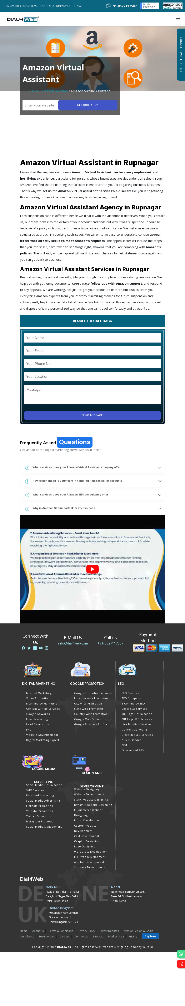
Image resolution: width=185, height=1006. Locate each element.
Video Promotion (38, 698)
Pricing (133, 936)
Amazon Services (54, 91)
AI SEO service (131, 740)
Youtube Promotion (39, 811)
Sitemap (98, 936)
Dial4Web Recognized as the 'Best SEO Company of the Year (45, 6)
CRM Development (86, 836)
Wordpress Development (91, 851)
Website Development (89, 794)
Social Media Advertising (43, 800)
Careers (65, 936)
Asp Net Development (89, 862)
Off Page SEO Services (137, 719)
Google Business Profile (90, 724)
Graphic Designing (86, 841)
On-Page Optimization (137, 714)
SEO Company (131, 698)
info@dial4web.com (73, 643)
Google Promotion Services (93, 693)
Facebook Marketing (40, 795)
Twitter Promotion (38, 816)
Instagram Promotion (40, 821)
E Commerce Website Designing (88, 812)
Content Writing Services (43, 709)
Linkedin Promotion (39, 806)
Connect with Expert (181, 54)
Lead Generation (37, 724)
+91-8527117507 (110, 643)
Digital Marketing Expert (42, 740)
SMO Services (35, 790)
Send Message (92, 415)
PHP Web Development (90, 857)
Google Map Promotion (90, 719)
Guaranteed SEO (133, 750)
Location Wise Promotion (91, 698)
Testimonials (47, 936)
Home (34, 91)
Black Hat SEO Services (137, 735)
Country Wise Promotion (91, 714)
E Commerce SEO (133, 703)
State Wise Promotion (89, 709)
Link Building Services (136, 724)
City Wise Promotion (88, 703)
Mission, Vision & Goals (138, 931)
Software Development (89, 867)
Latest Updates (109, 931)
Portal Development (88, 820)
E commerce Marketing (41, 703)
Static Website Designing (91, 799)
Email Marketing (37, 719)
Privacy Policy (86, 931)
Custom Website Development (85, 828)
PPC (28, 729)
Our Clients (27, 936)
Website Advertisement (42, 735)
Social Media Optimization (44, 785)
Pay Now (150, 936)
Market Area (116, 936)
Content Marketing (134, 729)
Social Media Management (44, 826)
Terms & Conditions (61, 931)
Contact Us (81, 936)
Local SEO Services (134, 709)
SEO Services (130, 693)
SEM (124, 745)
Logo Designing (84, 846)
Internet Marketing (38, 693)
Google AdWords (38, 714)
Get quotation (88, 105)
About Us (38, 931)
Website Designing (87, 789)
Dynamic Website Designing (93, 805)
